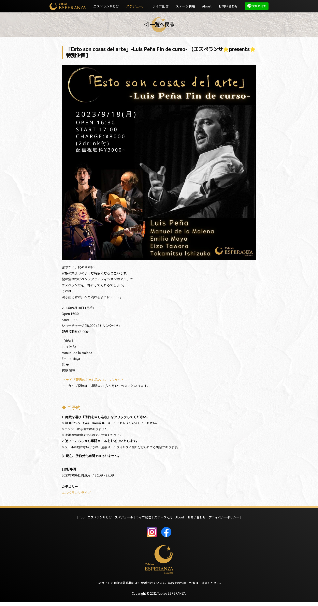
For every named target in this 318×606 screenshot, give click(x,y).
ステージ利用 (185, 6)
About (207, 6)
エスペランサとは (106, 6)
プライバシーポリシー (224, 520)
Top (82, 520)
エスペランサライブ (76, 495)
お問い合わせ (228, 6)
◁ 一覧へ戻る (159, 24)
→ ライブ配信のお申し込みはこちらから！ (93, 381)
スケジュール (135, 6)
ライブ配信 (160, 6)
